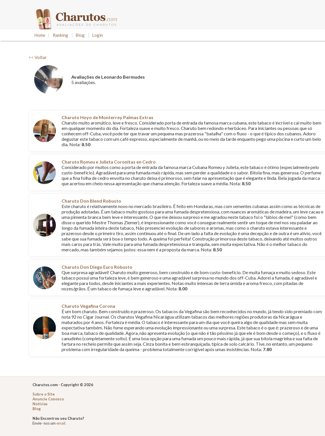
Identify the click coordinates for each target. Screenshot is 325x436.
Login (97, 35)
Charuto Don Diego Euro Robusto (97, 267)
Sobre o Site (43, 394)
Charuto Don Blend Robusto (91, 200)
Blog (80, 35)
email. (61, 423)
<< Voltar (38, 57)
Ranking (60, 35)
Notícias (40, 404)
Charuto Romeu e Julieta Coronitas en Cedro (109, 161)
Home (39, 35)
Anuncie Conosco (48, 399)
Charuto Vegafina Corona (88, 306)
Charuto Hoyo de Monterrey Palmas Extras (107, 117)
